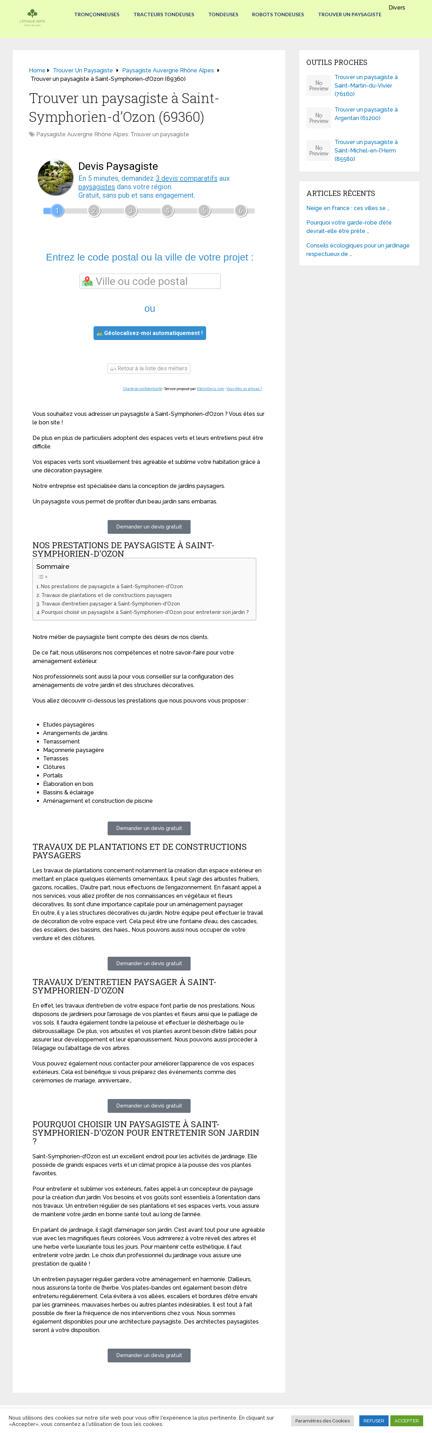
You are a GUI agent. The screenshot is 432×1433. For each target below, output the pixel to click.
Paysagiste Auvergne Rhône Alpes (82, 134)
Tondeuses (223, 14)
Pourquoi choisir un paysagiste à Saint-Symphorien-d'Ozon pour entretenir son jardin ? (145, 612)
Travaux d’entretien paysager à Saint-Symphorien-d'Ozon (110, 604)
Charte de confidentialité (142, 389)
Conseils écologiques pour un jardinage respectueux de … (358, 249)
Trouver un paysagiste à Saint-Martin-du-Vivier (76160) (366, 85)
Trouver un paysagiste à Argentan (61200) (366, 113)
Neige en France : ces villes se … (348, 208)
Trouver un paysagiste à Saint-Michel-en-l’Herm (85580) (366, 150)
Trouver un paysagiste (350, 14)
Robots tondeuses (278, 14)
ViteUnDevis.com (210, 389)
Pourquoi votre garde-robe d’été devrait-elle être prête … (349, 226)
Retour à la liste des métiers (148, 368)
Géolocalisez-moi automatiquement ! (150, 333)
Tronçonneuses (96, 14)
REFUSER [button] (374, 1420)
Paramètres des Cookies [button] (322, 1420)
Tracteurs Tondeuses (163, 14)
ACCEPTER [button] (407, 1420)
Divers (397, 7)
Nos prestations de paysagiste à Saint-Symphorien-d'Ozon (112, 586)
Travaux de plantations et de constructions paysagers (106, 595)
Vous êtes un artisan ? (244, 389)
